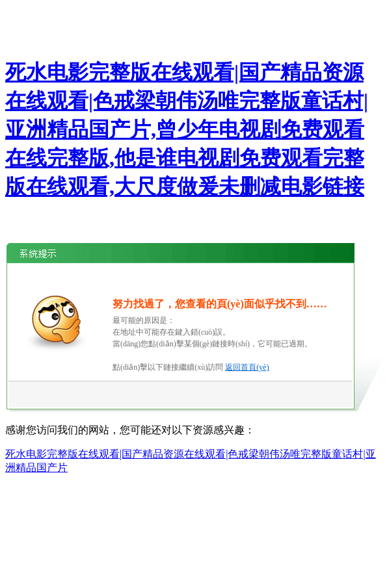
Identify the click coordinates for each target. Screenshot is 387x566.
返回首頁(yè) (247, 367)
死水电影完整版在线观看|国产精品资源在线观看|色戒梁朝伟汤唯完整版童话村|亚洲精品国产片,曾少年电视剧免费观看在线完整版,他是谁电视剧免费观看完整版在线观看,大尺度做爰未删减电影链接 (186, 129)
